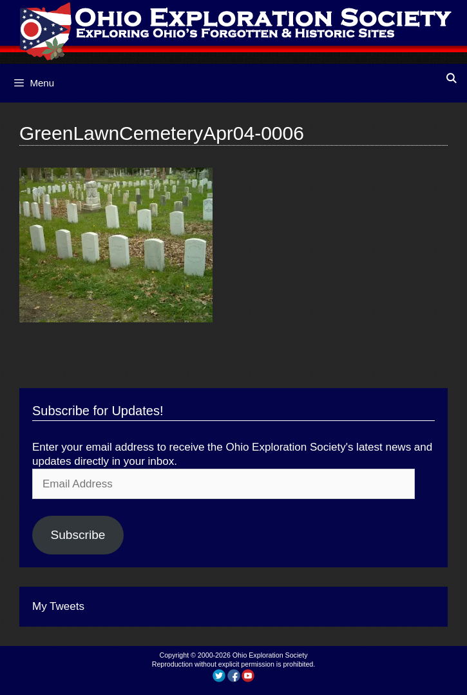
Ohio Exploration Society (270, 655)
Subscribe (77, 535)
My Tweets (58, 606)
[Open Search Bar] (451, 78)
